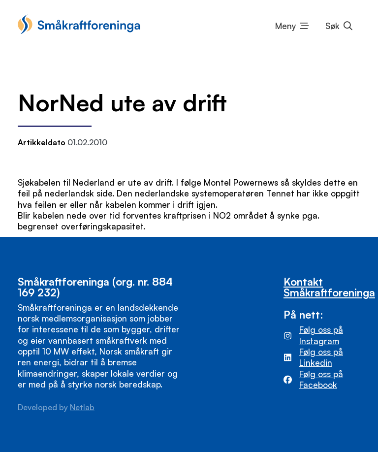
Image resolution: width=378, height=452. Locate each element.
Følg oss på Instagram (321, 335)
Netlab (82, 407)
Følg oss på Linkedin (321, 357)
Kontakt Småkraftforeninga (329, 286)
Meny (285, 26)
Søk (332, 26)
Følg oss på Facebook (321, 379)
